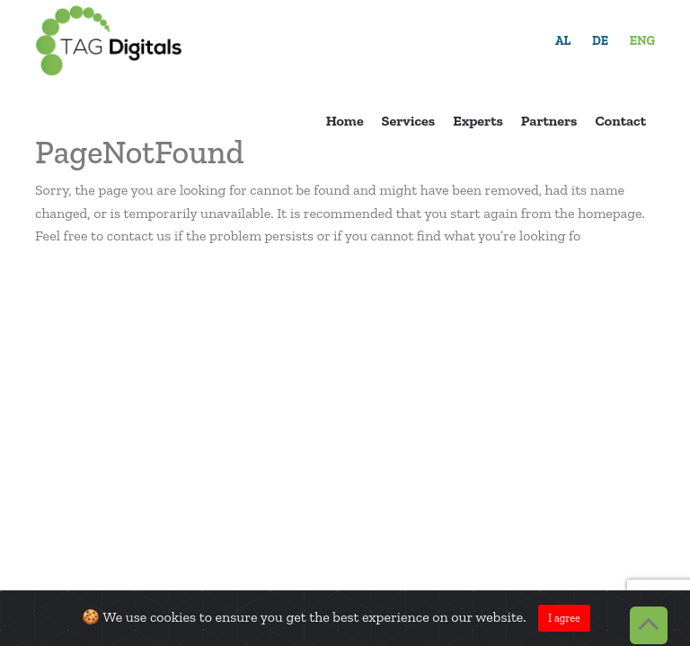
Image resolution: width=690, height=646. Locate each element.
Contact (620, 120)
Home (345, 120)
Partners (549, 120)
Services (409, 120)
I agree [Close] (563, 618)
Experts (478, 120)
